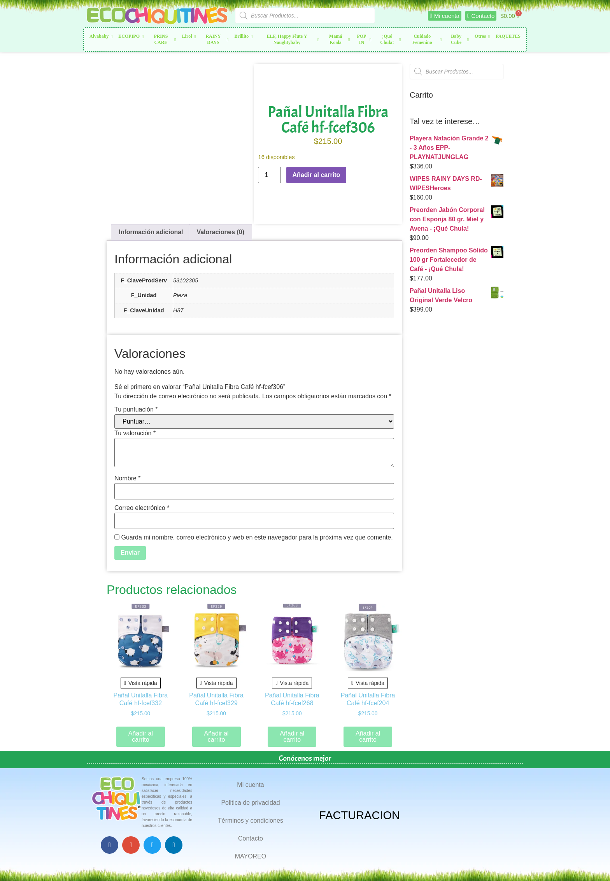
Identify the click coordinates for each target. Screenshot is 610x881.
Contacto (250, 838)
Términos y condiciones (250, 820)
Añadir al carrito (316, 175)
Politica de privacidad (250, 802)
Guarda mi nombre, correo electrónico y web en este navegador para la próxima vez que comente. (257, 537)
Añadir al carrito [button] (140, 736)
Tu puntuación (136, 409)
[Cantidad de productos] (269, 175)
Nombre (127, 478)
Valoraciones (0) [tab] (220, 232)
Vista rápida (140, 683)
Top (591, 862)
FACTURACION (359, 815)
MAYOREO (250, 856)
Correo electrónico (141, 508)
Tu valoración (135, 433)
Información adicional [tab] (151, 232)
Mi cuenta (250, 784)
